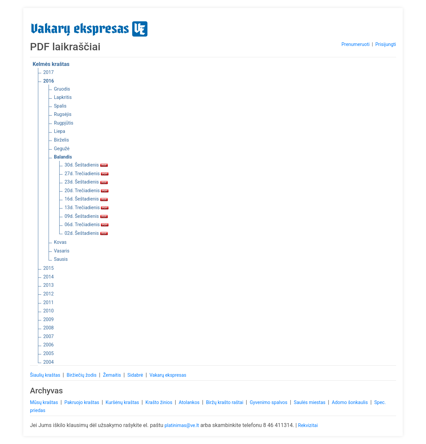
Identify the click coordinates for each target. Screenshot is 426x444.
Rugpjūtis (63, 123)
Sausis (61, 259)
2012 (48, 293)
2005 (48, 353)
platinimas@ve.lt (181, 425)
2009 (48, 319)
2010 (48, 310)
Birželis (61, 140)
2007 (48, 336)
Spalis (60, 106)
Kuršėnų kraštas (123, 402)
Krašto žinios (159, 402)
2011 (48, 302)
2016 (48, 81)
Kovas (60, 242)
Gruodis (62, 89)
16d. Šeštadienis (86, 199)
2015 (48, 268)
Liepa (59, 131)
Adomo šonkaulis (350, 402)
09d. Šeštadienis (86, 216)
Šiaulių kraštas (45, 375)
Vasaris (61, 250)
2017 (48, 72)
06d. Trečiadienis (86, 224)
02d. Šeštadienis (86, 233)
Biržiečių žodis (82, 375)
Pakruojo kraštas (82, 402)
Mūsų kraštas (44, 402)
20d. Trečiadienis (86, 190)
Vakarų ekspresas (167, 375)
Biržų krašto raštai (225, 402)
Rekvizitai (308, 425)
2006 (48, 344)
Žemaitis (112, 375)
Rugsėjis (63, 114)
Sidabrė (135, 375)
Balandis (63, 157)
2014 (48, 276)
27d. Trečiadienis (86, 173)
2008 (48, 327)
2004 (48, 362)
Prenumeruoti (355, 44)
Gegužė (62, 148)
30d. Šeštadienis (86, 165)
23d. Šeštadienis (86, 182)
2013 (48, 285)
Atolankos (190, 402)
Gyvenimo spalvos (269, 402)
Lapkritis (63, 97)
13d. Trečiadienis (86, 207)
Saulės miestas (310, 402)
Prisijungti (385, 44)
